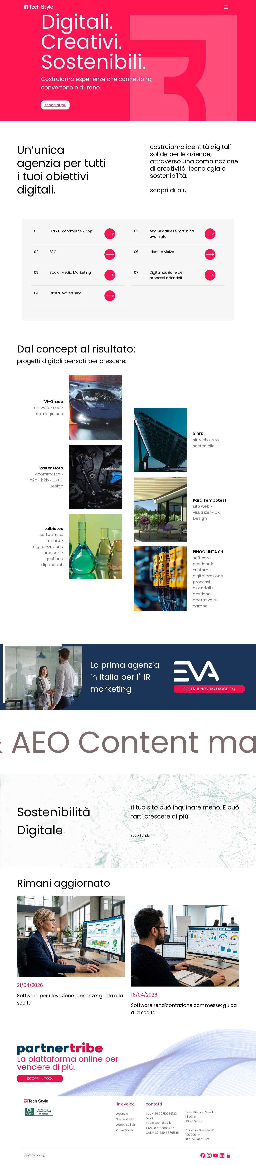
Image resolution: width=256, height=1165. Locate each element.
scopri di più (55, 104)
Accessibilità (125, 1124)
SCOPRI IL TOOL (40, 1078)
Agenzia (122, 1113)
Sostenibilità (125, 1119)
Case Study (125, 1130)
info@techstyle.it (158, 1122)
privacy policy (34, 1155)
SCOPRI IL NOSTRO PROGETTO (209, 688)
